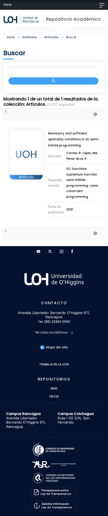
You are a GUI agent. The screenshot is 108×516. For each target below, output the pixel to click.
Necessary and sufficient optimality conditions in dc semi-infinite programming (73, 139)
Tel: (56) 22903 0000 (54, 322)
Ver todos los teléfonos (54, 332)
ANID (54, 389)
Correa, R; (74, 153)
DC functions (76, 169)
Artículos (51, 37)
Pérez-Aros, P (76, 159)
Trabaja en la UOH (54, 365)
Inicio (7, 5)
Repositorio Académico (73, 19)
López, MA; (90, 153)
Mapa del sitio (54, 347)
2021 (69, 209)
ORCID (54, 397)
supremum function (81, 174)
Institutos (29, 37)
